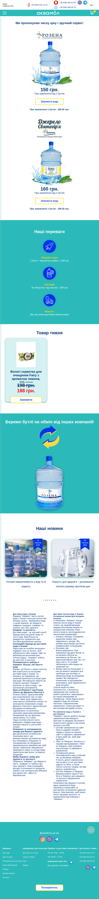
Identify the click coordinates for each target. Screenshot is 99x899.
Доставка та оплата (30, 853)
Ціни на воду (7, 857)
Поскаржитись (49, 887)
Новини (5, 869)
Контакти (6, 877)
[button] (43, 600)
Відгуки (25, 865)
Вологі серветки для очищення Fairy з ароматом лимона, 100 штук (26, 377)
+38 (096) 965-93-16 (67, 7)
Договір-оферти (9, 873)
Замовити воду (49, 101)
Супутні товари (29, 857)
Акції (24, 861)
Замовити (26, 399)
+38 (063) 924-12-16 (39, 5)
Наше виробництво (10, 865)
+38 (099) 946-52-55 (67, 3)
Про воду (6, 853)
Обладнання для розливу (12, 861)
